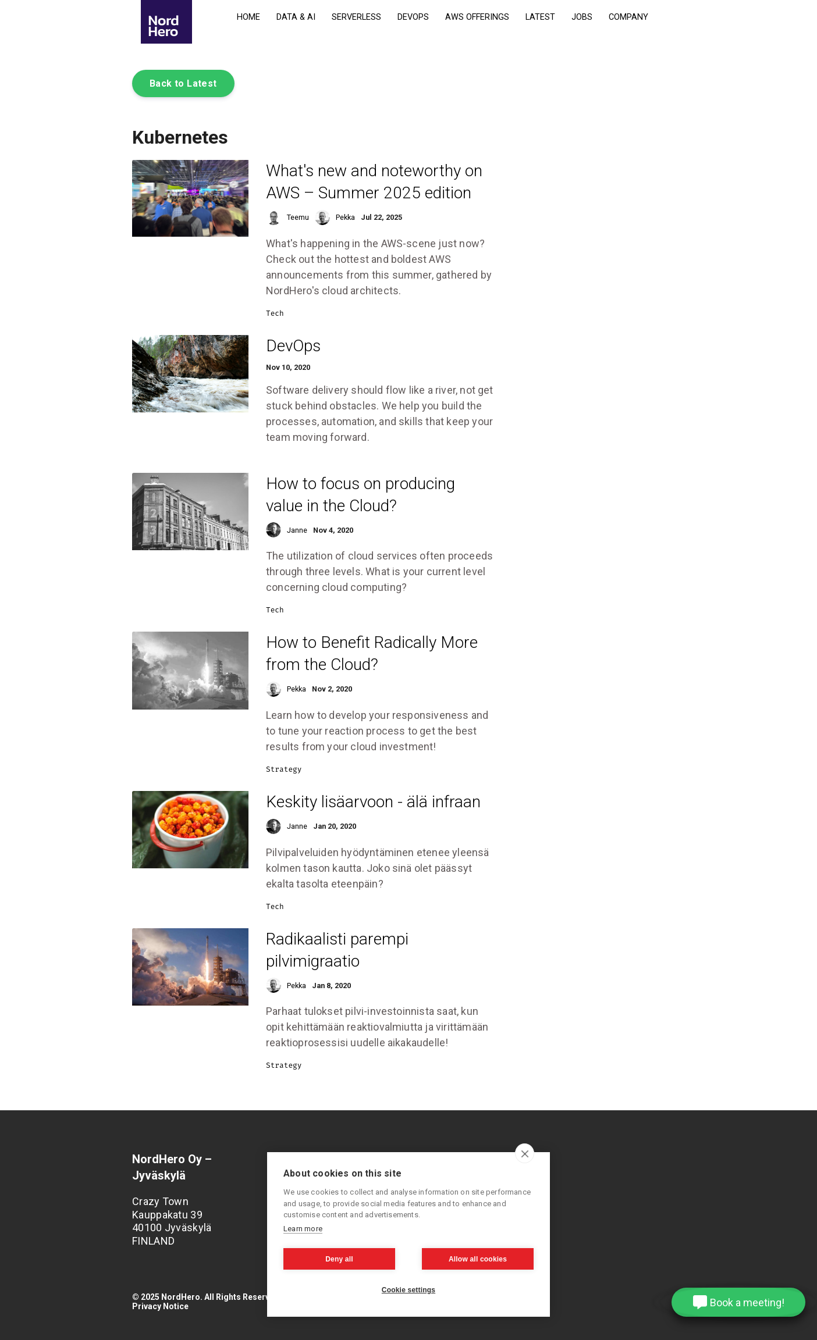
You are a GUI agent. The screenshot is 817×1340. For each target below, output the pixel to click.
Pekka (345, 217)
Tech (275, 313)
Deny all (339, 1259)
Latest (540, 17)
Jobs (581, 17)
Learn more (302, 1228)
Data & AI (295, 17)
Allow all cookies (478, 1259)
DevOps (413, 17)
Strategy (283, 769)
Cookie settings (408, 1290)
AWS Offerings (477, 17)
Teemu (298, 217)
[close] (524, 1153)
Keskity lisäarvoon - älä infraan (373, 801)
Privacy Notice (160, 1306)
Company (628, 17)
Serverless (356, 17)
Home (248, 17)
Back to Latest (183, 83)
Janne (297, 530)
